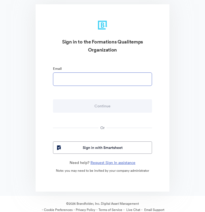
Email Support (153, 209)
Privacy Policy (85, 209)
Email (57, 68)
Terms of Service (110, 209)
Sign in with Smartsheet (89, 147)
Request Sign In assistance (112, 162)
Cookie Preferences (58, 209)
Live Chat (133, 209)
